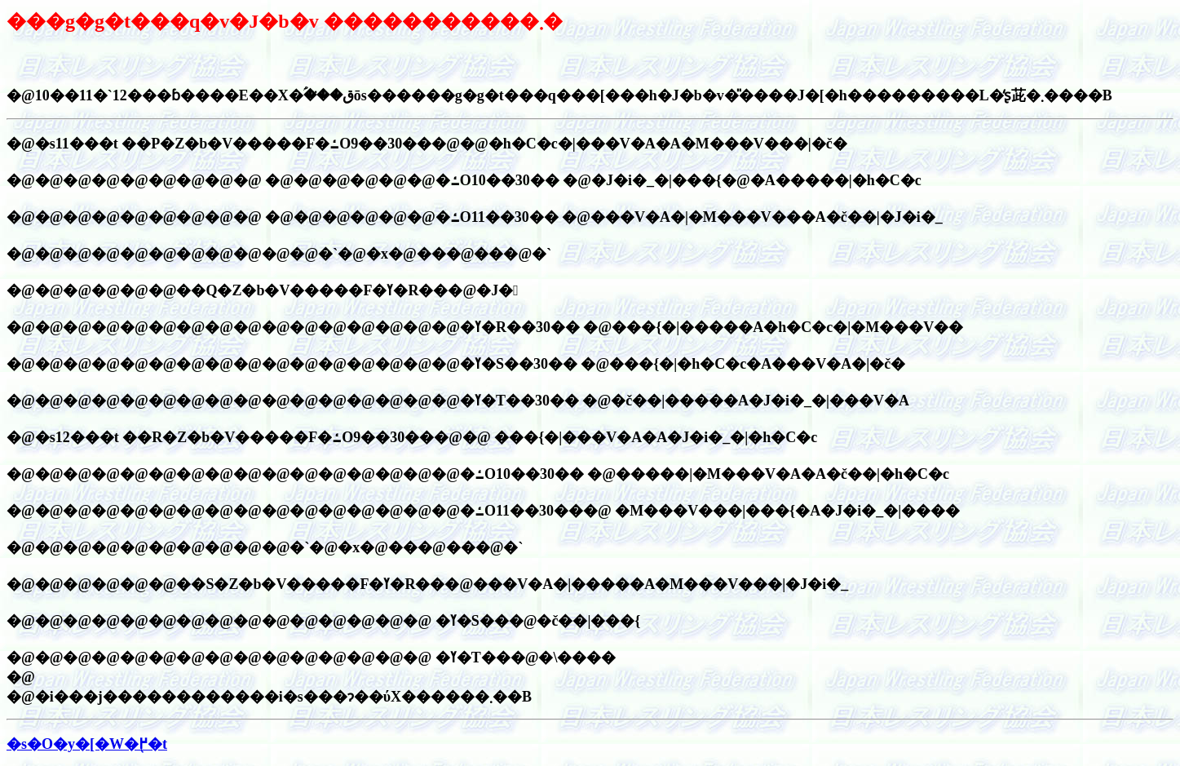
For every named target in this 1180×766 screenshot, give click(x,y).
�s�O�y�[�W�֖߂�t (87, 744)
